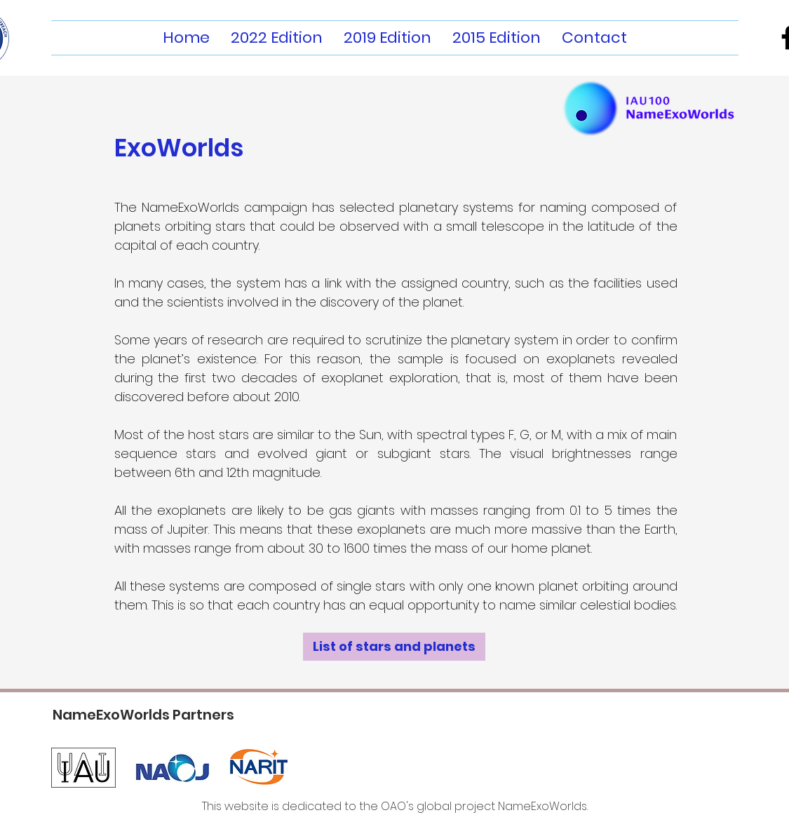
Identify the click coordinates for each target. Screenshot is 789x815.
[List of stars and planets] (394, 647)
